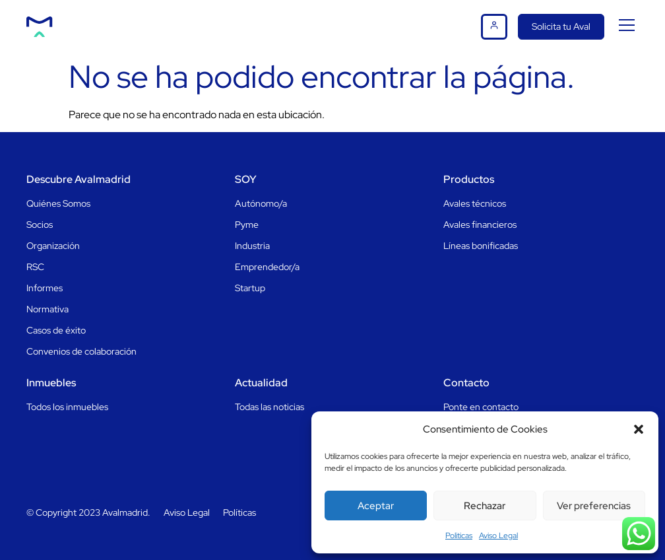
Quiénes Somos (58, 203)
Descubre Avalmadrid (78, 179)
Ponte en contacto (481, 407)
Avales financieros (480, 224)
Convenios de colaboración (81, 351)
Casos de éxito (56, 330)
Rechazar (484, 505)
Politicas (458, 535)
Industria (252, 246)
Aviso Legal (498, 535)
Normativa (47, 309)
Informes (44, 288)
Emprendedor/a (267, 267)
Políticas (239, 512)
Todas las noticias (269, 407)
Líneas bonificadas (480, 246)
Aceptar (376, 505)
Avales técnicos (474, 203)
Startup (250, 288)
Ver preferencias (594, 505)
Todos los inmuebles (67, 407)
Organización (53, 246)
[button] (638, 429)
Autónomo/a (261, 203)
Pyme (247, 224)
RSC (35, 267)
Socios (39, 224)
